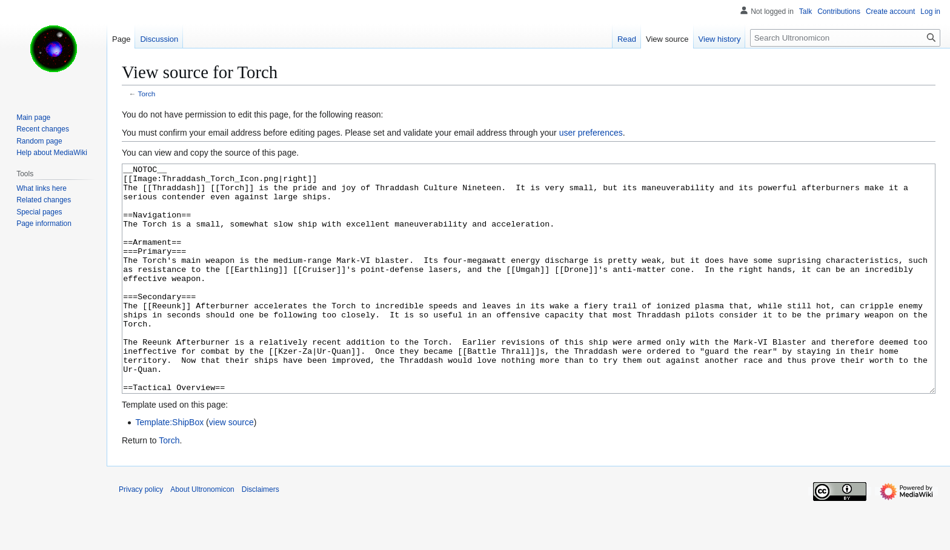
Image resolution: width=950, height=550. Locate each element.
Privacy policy (141, 535)
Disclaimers (260, 535)
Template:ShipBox (169, 467)
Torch (147, 94)
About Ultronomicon (202, 535)
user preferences (591, 133)
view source (231, 467)
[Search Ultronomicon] (845, 38)
